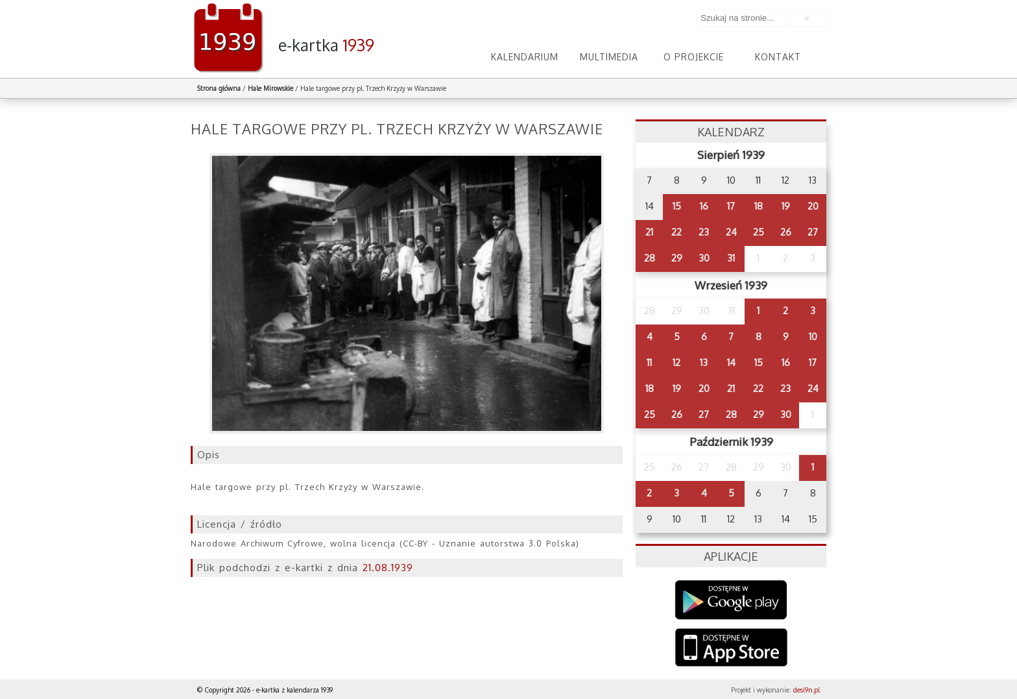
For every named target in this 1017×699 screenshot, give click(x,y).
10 (813, 336)
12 (676, 362)
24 (731, 232)
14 (731, 362)
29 (676, 258)
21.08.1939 (388, 567)
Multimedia (609, 56)
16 (704, 206)
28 (649, 258)
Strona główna (219, 88)
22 (676, 232)
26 (785, 232)
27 (813, 232)
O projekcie (694, 56)
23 (704, 232)
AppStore (731, 649)
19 (786, 206)
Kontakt (778, 56)
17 (731, 206)
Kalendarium (524, 56)
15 (677, 206)
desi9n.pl (806, 690)
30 (704, 258)
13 (704, 362)
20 (813, 206)
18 (758, 206)
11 (649, 362)
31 (731, 258)
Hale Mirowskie (270, 88)
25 (758, 232)
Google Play (731, 600)
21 (649, 232)
